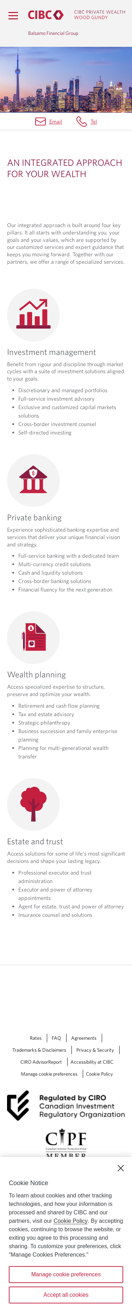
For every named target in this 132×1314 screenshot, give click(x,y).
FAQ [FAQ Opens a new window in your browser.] (56, 1038)
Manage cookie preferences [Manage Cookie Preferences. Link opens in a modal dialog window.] (49, 1074)
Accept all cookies (65, 1295)
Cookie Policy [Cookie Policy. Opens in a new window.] (71, 1221)
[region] (66, 1235)
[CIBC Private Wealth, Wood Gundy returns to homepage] (76, 15)
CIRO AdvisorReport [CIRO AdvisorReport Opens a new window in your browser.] (41, 1062)
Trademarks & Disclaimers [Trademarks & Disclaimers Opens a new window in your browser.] (39, 1050)
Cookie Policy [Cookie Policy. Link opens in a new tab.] (99, 1074)
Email (55, 121)
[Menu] (13, 15)
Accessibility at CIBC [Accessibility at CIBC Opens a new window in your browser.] (91, 1062)
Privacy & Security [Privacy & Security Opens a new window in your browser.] (95, 1050)
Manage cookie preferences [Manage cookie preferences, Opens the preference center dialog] (66, 1274)
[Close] (121, 1168)
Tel (93, 121)
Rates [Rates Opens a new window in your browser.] (36, 1038)
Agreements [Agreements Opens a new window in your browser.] (83, 1038)
